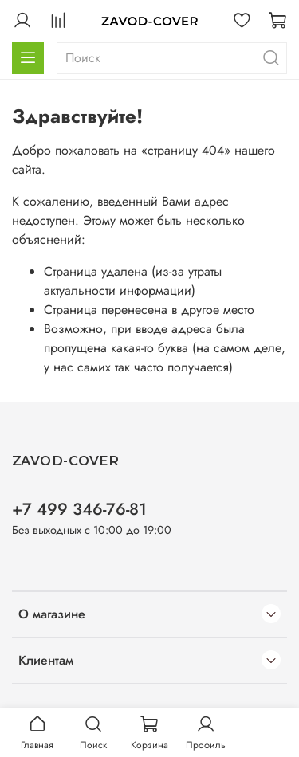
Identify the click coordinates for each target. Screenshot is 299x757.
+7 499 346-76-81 (79, 509)
